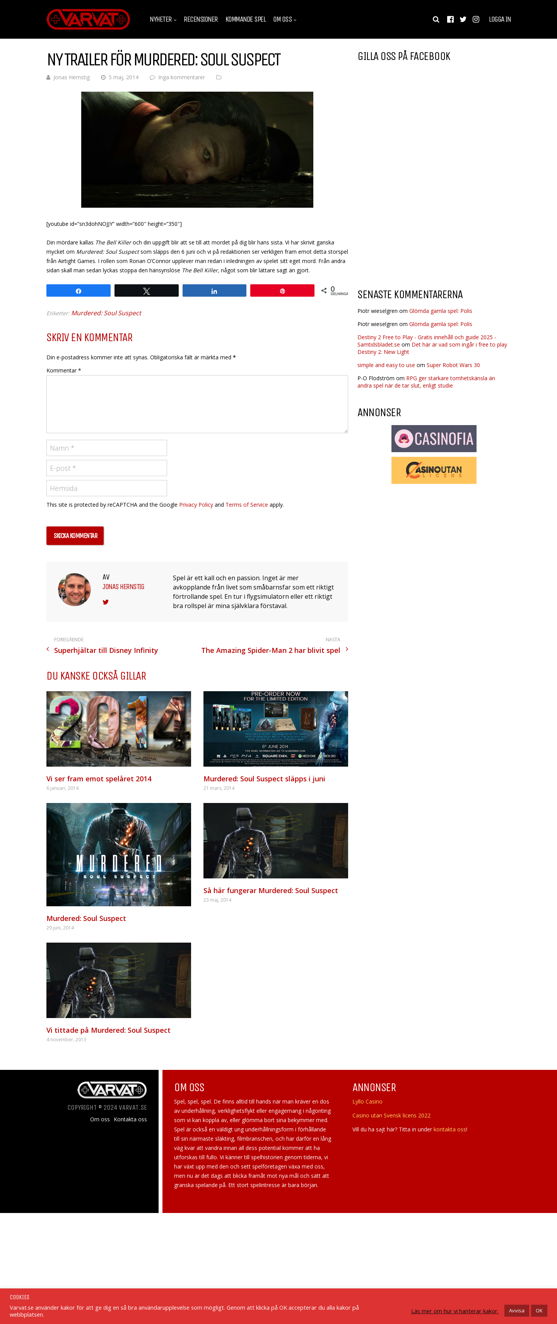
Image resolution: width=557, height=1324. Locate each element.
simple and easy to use (386, 365)
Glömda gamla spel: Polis (440, 310)
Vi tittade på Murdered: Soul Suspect (108, 1030)
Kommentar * (63, 370)
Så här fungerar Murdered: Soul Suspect (270, 890)
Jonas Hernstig (71, 77)
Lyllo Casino (367, 1101)
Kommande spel (246, 19)
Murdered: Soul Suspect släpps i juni (264, 778)
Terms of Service (247, 504)
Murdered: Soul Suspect (106, 313)
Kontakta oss (130, 1119)
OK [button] (539, 1310)
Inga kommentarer (181, 77)
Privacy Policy (196, 504)
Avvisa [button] (517, 1310)
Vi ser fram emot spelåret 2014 (98, 778)
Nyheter (161, 19)
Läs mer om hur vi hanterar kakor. (455, 1310)
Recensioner (201, 19)
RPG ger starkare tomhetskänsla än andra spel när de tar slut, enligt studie (426, 381)
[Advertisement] (422, 220)
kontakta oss (450, 1129)
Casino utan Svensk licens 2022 (391, 1115)
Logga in (500, 19)
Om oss (282, 19)
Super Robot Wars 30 (453, 365)
